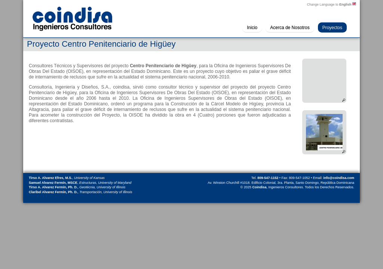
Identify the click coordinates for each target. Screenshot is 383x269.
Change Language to (331, 4)
